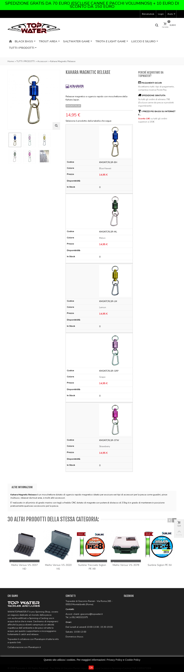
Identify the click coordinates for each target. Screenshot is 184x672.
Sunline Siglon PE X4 (160, 565)
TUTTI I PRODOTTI (23, 48)
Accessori (42, 61)
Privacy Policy (114, 659)
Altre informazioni (22, 487)
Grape (102, 377)
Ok (91, 667)
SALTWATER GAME (77, 41)
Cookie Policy (132, 659)
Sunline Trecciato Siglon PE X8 (92, 566)
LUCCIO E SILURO (144, 41)
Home (11, 61)
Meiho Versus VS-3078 (126, 565)
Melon (102, 238)
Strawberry (104, 446)
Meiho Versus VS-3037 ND (24, 566)
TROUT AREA (49, 41)
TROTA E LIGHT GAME (111, 41)
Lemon (102, 307)
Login (161, 14)
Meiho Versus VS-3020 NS (58, 566)
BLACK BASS (25, 41)
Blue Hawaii (105, 168)
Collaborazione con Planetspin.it (24, 647)
